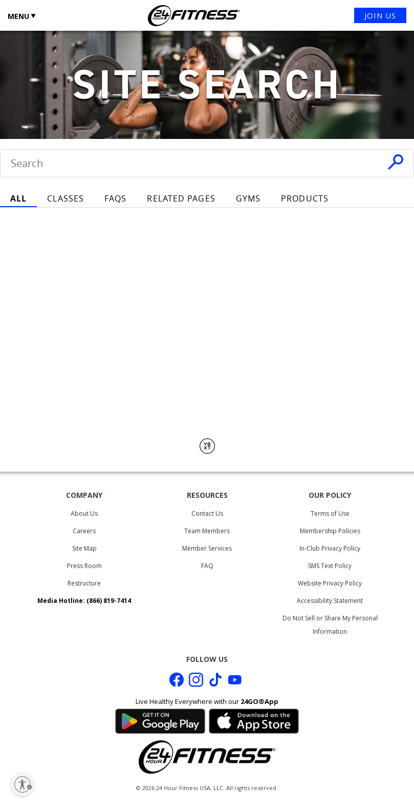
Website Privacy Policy (330, 583)
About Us (84, 513)
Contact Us (207, 513)
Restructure (84, 583)
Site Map (84, 548)
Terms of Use (330, 513)
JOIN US (380, 15)
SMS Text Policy (330, 565)
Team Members (207, 531)
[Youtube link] (235, 682)
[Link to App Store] (254, 720)
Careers (84, 531)
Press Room (84, 565)
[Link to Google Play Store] (160, 720)
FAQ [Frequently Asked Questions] (207, 565)
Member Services (207, 548)
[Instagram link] (196, 682)
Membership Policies (330, 531)
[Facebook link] (176, 682)
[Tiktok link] (215, 682)
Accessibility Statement (330, 600)
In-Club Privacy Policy (329, 548)
